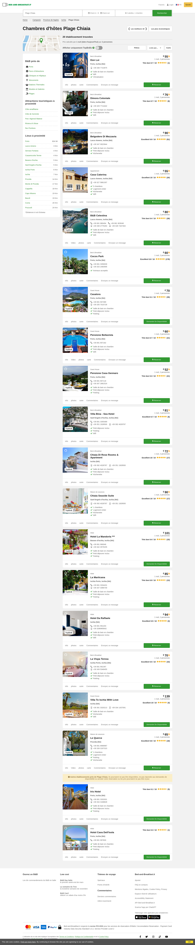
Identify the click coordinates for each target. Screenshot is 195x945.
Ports (31, 67)
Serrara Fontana (31, 151)
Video (73, 243)
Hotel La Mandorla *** (102, 536)
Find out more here (28, 942)
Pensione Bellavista (101, 335)
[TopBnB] (99, 48)
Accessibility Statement (144, 898)
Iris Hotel (95, 791)
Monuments (33, 80)
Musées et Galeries (36, 89)
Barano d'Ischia (31, 160)
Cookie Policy (104, 937)
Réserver (156, 85)
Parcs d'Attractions (36, 71)
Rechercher (162, 13)
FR (178, 5)
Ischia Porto (30, 170)
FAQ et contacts (141, 885)
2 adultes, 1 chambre (134, 13)
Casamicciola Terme (33, 155)
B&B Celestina (98, 215)
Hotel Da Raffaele (100, 618)
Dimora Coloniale (100, 98)
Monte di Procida (32, 184)
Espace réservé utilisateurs (145, 894)
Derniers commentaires (107, 896)
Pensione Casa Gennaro (104, 373)
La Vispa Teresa (99, 659)
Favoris (161, 5)
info (66, 85)
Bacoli (27, 198)
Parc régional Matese (33, 119)
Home (25, 20)
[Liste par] (155, 48)
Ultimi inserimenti (104, 901)
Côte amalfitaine (31, 109)
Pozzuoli (28, 208)
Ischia (63, 20)
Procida (28, 179)
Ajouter (188, 5)
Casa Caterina (98, 174)
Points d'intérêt (103, 885)
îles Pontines (30, 128)
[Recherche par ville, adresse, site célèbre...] (52, 13)
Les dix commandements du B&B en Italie (39, 880)
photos (73, 85)
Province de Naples (51, 20)
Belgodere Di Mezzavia (103, 136)
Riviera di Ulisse (31, 123)
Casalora (95, 294)
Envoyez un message (109, 85)
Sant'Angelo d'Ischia (33, 165)
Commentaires (92, 85)
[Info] (93, 48)
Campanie (37, 20)
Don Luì (94, 60)
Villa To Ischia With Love (104, 699)
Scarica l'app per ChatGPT (145, 907)
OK (189, 942)
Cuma (27, 203)
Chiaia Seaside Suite (102, 495)
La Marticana (97, 577)
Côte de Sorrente (32, 114)
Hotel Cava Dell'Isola (102, 832)
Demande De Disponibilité (157, 321)
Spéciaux (101, 880)
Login (170, 5)
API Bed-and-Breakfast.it (145, 903)
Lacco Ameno (30, 146)
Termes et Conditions (66, 937)
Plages (32, 94)
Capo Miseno (30, 193)
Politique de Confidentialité (84, 937)
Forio (27, 141)
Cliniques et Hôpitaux (37, 76)
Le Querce (96, 738)
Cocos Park (97, 256)
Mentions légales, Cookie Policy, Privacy (151, 889)
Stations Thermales (36, 85)
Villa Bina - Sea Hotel (102, 414)
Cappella (28, 189)
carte (81, 85)
